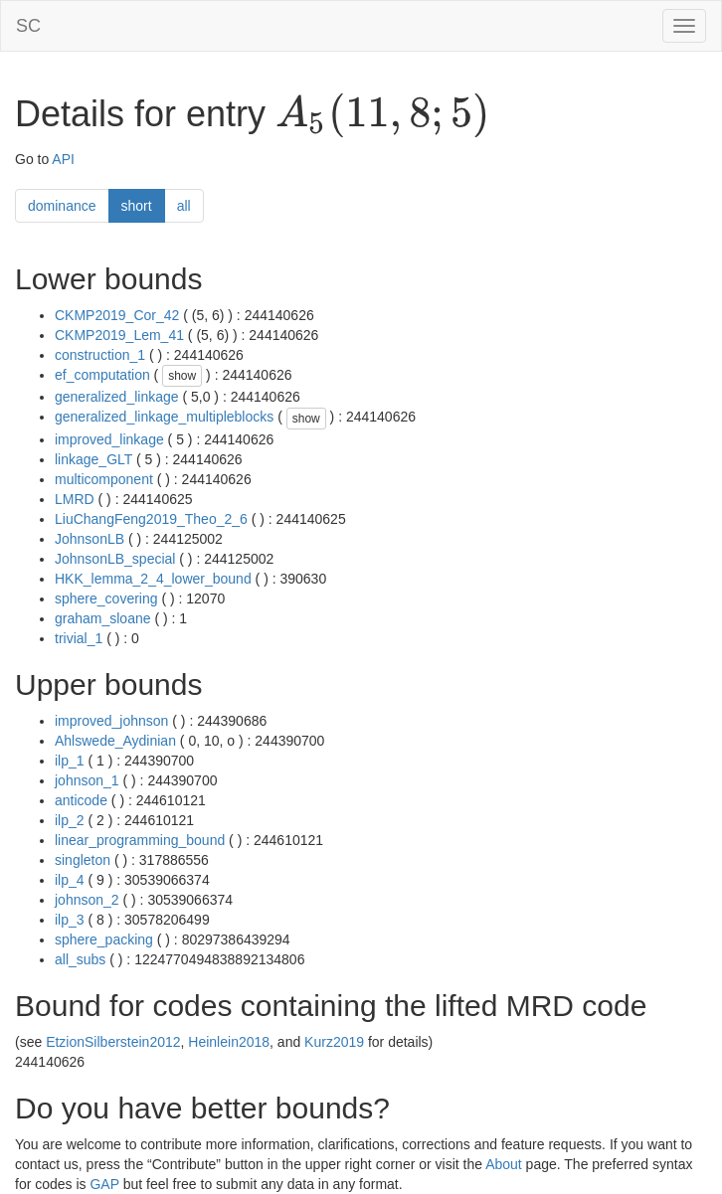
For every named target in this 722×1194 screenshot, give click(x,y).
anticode (81, 800)
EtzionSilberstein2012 (113, 1042)
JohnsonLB (89, 539)
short (136, 206)
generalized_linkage (117, 397)
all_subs (80, 959)
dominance (62, 206)
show (182, 376)
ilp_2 (70, 820)
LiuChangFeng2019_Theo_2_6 (151, 519)
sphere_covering (106, 598)
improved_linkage (109, 439)
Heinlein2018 (229, 1042)
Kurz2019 (334, 1042)
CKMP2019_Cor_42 (117, 315)
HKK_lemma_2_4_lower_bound (153, 579)
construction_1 (100, 355)
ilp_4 (70, 880)
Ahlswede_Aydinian (115, 741)
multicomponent (104, 479)
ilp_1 (70, 760)
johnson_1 (87, 780)
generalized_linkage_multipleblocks (164, 417)
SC (28, 26)
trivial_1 (78, 638)
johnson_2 (87, 900)
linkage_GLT (93, 459)
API (63, 159)
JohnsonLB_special (115, 559)
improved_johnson (111, 721)
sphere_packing (104, 939)
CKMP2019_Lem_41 (119, 335)
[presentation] (382, 115)
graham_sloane (103, 618)
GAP (104, 1184)
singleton (82, 860)
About (503, 1164)
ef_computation (102, 375)
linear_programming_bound (140, 840)
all (184, 206)
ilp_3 (70, 920)
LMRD (74, 499)
